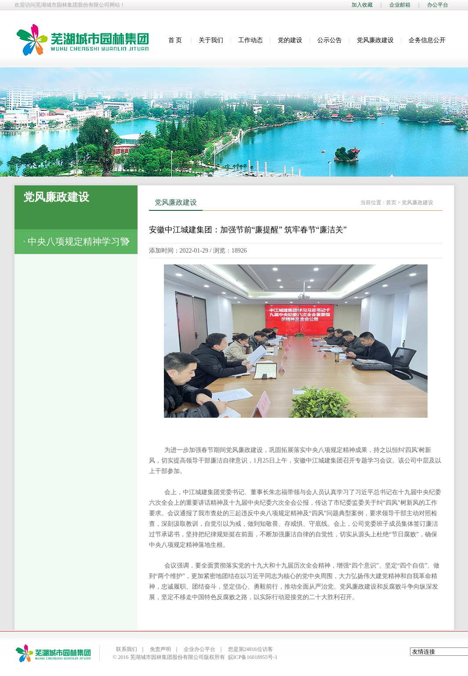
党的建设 (290, 40)
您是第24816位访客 (250, 649)
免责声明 (160, 649)
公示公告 (329, 40)
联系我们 (126, 649)
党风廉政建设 (375, 40)
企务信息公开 (427, 40)
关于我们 (211, 40)
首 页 (175, 40)
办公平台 (437, 5)
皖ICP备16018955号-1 (253, 657)
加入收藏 (362, 5)
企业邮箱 (399, 5)
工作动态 (250, 40)
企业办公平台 (199, 649)
